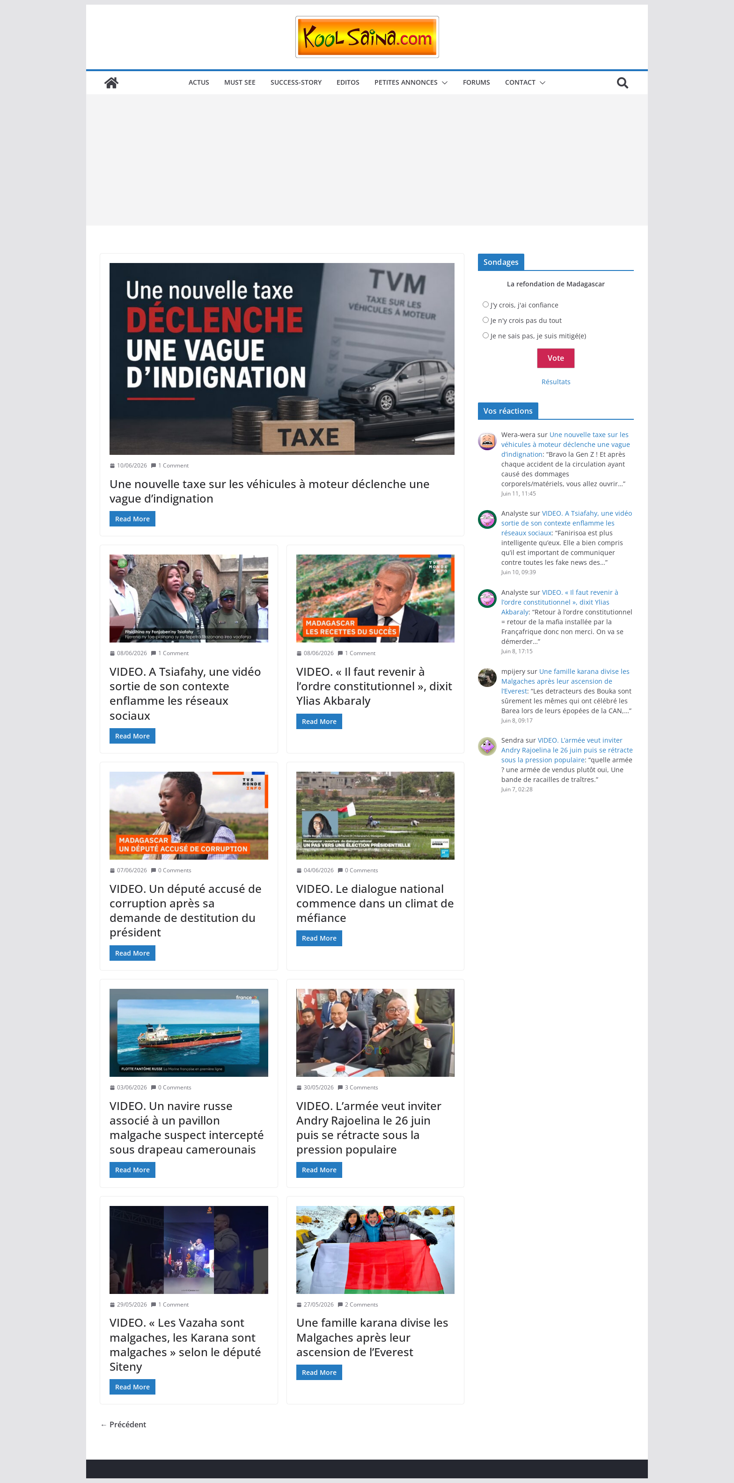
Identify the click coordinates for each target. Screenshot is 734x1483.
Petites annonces (406, 82)
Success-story (296, 82)
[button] (443, 83)
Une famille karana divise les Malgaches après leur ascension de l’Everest (372, 1337)
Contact (520, 82)
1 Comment (170, 465)
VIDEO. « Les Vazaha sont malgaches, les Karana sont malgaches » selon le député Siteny (185, 1344)
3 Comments (358, 1087)
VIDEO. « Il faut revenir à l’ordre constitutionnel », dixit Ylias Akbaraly (374, 686)
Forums (476, 82)
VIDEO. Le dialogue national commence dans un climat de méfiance (375, 903)
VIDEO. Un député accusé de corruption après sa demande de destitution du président (186, 910)
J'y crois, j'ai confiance (524, 304)
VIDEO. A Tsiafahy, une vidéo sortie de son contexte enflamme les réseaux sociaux (185, 693)
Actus (199, 82)
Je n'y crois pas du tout (526, 320)
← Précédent (123, 1424)
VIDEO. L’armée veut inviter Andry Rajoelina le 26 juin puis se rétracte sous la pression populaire (368, 1127)
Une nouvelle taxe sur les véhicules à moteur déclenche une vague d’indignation (270, 491)
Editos (348, 82)
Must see (240, 82)
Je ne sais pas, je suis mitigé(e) (538, 335)
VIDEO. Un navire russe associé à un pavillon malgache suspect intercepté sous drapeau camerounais (187, 1127)
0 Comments (171, 870)
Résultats (556, 381)
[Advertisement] (367, 160)
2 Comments (358, 1304)
